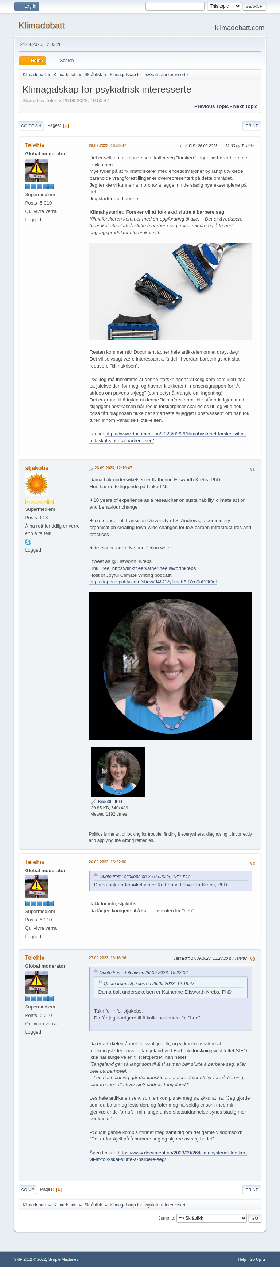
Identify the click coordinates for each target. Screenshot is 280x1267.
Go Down (31, 126)
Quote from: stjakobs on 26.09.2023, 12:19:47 (144, 876)
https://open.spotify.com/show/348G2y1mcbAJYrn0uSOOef (153, 581)
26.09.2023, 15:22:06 (107, 862)
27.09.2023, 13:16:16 (107, 958)
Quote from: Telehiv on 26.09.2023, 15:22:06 (143, 972)
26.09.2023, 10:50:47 (107, 145)
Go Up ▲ (258, 1259)
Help (242, 1259)
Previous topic (211, 106)
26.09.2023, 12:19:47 (113, 468)
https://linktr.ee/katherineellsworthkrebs (154, 568)
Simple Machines (63, 1259)
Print (252, 126)
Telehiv (34, 145)
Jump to (166, 1218)
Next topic (245, 106)
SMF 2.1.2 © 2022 (30, 1259)
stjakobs (36, 468)
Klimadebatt (41, 25)
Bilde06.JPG (106, 801)
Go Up (27, 1190)
